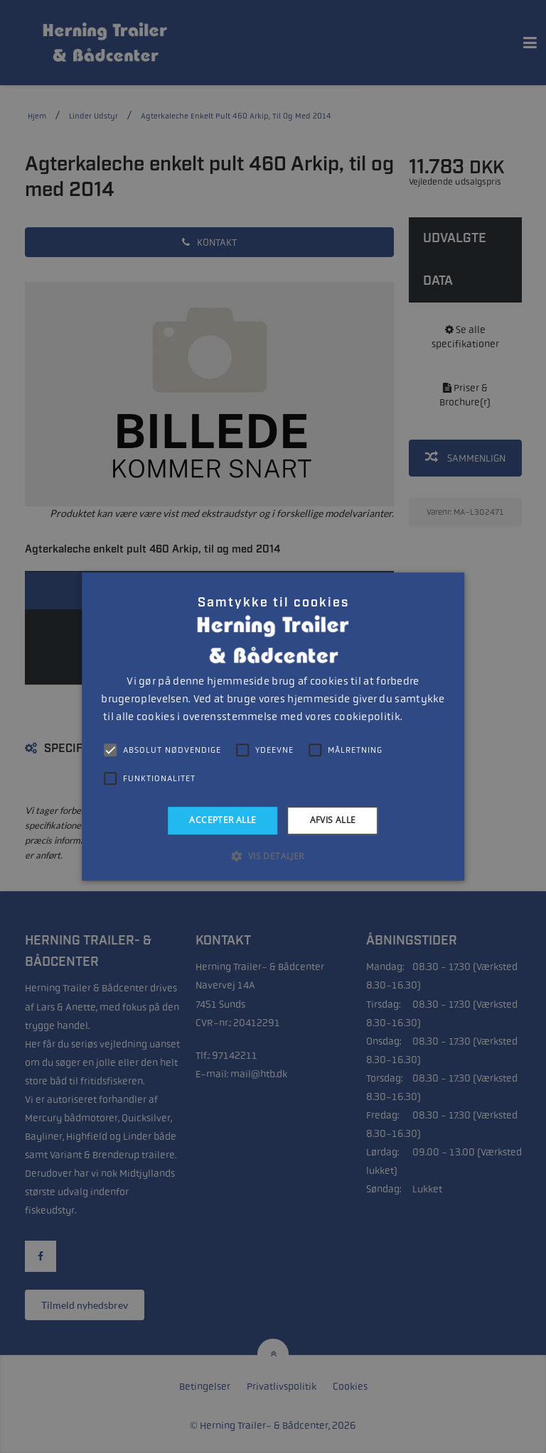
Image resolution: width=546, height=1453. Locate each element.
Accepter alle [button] (222, 820)
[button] (273, 856)
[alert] (273, 726)
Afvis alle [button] (333, 820)
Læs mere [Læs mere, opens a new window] (423, 717)
